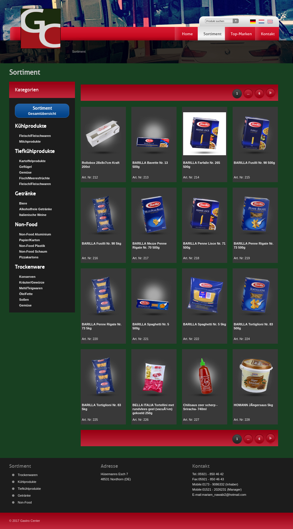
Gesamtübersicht (42, 110)
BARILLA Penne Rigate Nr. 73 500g (253, 245)
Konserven (27, 276)
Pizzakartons (28, 257)
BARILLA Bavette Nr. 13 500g (150, 164)
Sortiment (212, 34)
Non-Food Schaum (33, 251)
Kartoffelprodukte (32, 161)
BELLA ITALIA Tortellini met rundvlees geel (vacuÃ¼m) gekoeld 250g (153, 409)
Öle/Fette (26, 294)
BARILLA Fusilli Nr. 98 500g (254, 162)
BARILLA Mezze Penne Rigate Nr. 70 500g (149, 245)
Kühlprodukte (30, 126)
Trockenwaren (27, 475)
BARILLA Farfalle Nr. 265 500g (201, 164)
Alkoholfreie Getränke (35, 209)
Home (187, 34)
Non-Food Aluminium (35, 234)
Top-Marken (241, 34)
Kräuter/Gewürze (31, 282)
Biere (23, 203)
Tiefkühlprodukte (35, 151)
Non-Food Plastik (32, 245)
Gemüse (25, 172)
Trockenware (30, 267)
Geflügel (25, 166)
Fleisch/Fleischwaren (35, 135)
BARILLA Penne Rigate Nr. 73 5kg (101, 326)
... (248, 93)
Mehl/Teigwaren (31, 288)
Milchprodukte (30, 141)
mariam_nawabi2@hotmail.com (224, 494)
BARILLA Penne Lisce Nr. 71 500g (204, 245)
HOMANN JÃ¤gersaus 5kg (253, 405)
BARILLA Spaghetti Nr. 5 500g (150, 326)
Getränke (25, 193)
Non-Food (26, 224)
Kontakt (268, 34)
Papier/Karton (29, 240)
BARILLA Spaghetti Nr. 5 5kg (204, 324)
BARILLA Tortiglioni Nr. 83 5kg (101, 407)
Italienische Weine (32, 215)
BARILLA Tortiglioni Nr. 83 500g (253, 326)
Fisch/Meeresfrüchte (34, 178)
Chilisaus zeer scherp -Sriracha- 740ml (200, 407)
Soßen (24, 299)
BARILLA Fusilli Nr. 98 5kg (101, 243)
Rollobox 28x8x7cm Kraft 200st (100, 164)
